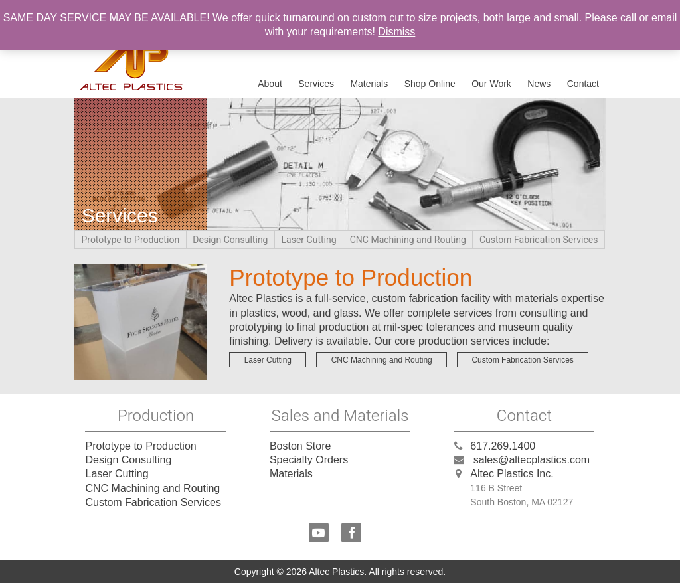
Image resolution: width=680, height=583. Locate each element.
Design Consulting (230, 240)
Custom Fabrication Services (538, 240)
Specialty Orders (309, 459)
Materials (369, 83)
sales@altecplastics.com (531, 459)
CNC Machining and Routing (408, 240)
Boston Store (300, 446)
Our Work (491, 83)
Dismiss (396, 31)
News (539, 83)
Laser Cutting (309, 240)
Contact (583, 83)
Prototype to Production (131, 240)
